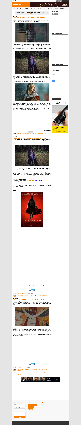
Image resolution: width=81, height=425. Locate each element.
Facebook (59, 1)
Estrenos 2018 (34, 369)
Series (21, 8)
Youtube (61, 1)
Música (44, 8)
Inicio (13, 8)
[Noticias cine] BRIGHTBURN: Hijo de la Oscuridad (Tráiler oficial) (28, 299)
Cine (17, 8)
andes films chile (25, 133)
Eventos (39, 8)
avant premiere (26, 295)
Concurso (38, 295)
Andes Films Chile (37, 286)
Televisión (26, 8)
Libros (31, 8)
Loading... (32, 246)
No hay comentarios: (22, 131)
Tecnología (62, 8)
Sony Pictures (18, 370)
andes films (19, 133)
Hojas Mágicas (18, 4)
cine (35, 133)
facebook (31, 286)
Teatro (35, 8)
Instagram (57, 1)
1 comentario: (20, 367)
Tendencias (56, 8)
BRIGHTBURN (31, 133)
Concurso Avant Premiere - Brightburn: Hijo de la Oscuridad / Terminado (30, 138)
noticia (47, 369)
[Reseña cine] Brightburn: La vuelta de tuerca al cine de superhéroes (29, 17)
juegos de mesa (30, 409)
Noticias (14, 370)
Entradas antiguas (47, 372)
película (45, 133)
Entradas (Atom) (21, 374)
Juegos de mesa (49, 8)
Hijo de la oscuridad (40, 133)
